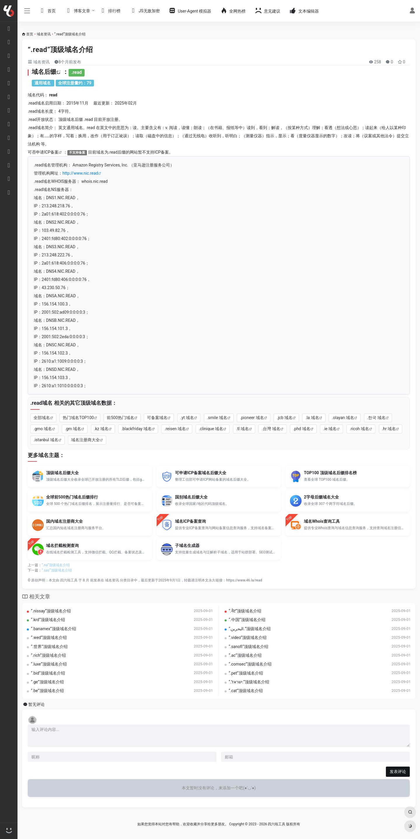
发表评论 (398, 771)
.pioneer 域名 (252, 417)
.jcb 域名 (285, 417)
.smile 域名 (217, 417)
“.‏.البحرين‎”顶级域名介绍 (250, 628)
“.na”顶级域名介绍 (56, 565)
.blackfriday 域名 (136, 428)
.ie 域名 (330, 428)
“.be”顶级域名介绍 (47, 690)
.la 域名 (312, 417)
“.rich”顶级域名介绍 (48, 655)
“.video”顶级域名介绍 (248, 637)
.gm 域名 (73, 428)
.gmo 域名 (43, 428)
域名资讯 (44, 34)
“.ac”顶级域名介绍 (245, 655)
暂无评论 (36, 704)
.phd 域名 (301, 428)
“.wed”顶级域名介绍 (49, 637)
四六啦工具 (69, 580)
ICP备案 (51, 152)
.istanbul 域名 (46, 439)
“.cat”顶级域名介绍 (246, 690)
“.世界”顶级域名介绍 (49, 646)
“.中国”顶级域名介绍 (247, 619)
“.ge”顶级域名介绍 (47, 682)
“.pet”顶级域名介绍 (246, 673)
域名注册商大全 (85, 439)
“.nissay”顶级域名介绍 (51, 611)
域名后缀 (44, 71)
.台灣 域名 (271, 428)
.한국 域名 (376, 417)
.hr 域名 (389, 428)
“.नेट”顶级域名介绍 (245, 611)
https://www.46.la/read (244, 580)
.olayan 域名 (343, 417)
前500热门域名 (120, 417)
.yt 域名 (187, 417)
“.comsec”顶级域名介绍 (250, 664)
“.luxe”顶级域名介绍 (49, 664)
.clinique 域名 (211, 428)
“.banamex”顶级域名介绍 (53, 628)
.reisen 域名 (175, 428)
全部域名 (42, 417)
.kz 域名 (101, 428)
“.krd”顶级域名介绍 (48, 619)
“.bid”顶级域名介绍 (48, 673)
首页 (29, 34)
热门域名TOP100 (78, 417)
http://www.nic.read (80, 173)
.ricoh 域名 (359, 428)
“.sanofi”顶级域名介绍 (248, 646)
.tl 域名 (242, 428)
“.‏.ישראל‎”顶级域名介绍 (249, 682)
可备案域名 (157, 417)
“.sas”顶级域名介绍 (57, 570)
